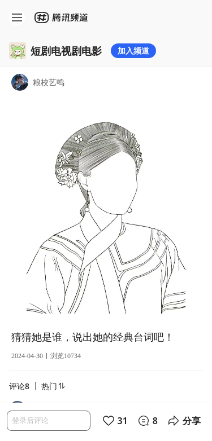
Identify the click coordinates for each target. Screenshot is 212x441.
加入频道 (133, 50)
